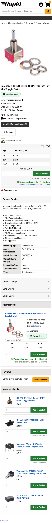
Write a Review (40, 379)
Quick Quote (8, 296)
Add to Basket (41, 173)
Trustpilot (4, 520)
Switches (29, 23)
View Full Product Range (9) (15, 124)
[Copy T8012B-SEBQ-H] (22, 100)
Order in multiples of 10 (38, 436)
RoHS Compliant (9, 115)
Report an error (9, 190)
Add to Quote (26, 169)
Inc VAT (45, 146)
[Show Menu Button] (3, 18)
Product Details (10, 199)
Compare (8, 132)
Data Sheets (8, 289)
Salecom (37, 326)
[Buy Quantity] (17, 173)
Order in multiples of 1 (39, 462)
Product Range (10, 281)
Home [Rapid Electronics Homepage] (3, 23)
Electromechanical (15, 23)
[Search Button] (48, 11)
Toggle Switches (42, 23)
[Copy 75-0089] (20, 107)
